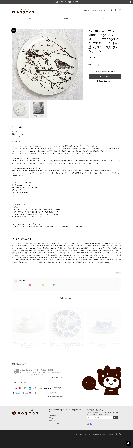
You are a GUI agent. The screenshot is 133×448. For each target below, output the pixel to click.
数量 (89, 64)
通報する (118, 272)
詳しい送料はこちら (57, 378)
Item (29, 18)
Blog (94, 10)
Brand (66, 18)
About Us (86, 10)
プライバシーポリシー (85, 434)
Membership (103, 10)
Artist (103, 18)
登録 (115, 417)
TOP (76, 434)
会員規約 (111, 434)
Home (78, 10)
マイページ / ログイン (57, 423)
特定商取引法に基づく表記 (99, 434)
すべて (20, 285)
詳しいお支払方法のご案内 (55, 396)
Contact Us (53, 426)
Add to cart (104, 76)
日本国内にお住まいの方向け (104, 81)
